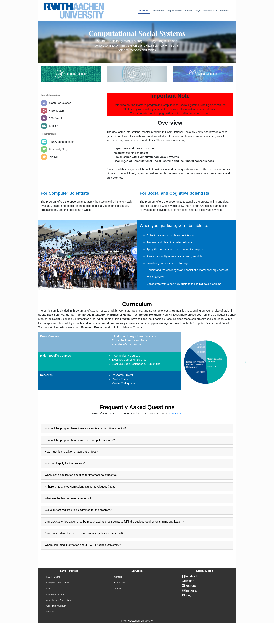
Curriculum (158, 10)
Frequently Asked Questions (137, 407)
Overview (144, 10)
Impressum (119, 582)
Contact (118, 576)
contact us (175, 413)
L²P (48, 588)
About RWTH (210, 10)
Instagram (190, 590)
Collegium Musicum (56, 606)
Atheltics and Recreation (58, 600)
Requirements (174, 10)
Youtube (189, 585)
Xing (187, 595)
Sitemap (118, 588)
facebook (190, 576)
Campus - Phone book (57, 582)
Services (224, 10)
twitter (188, 581)
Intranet (50, 611)
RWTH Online (53, 576)
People (188, 10)
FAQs (198, 10)
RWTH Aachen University (137, 620)
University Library (55, 594)
